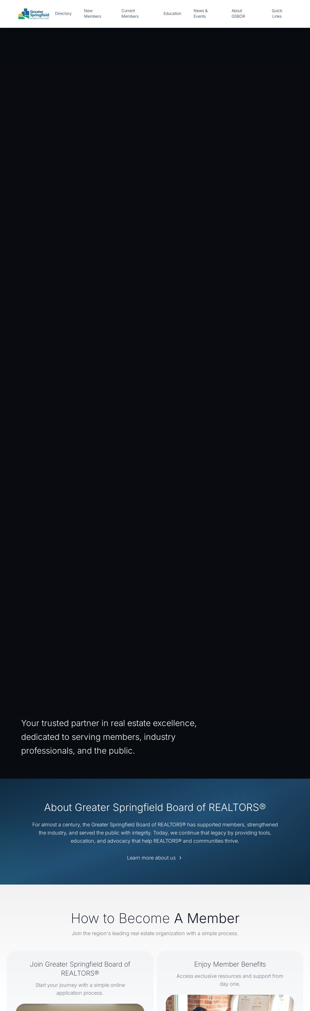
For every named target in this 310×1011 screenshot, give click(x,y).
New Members (92, 13)
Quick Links (277, 13)
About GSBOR (238, 13)
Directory (63, 13)
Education (172, 13)
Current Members (130, 13)
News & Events (201, 13)
